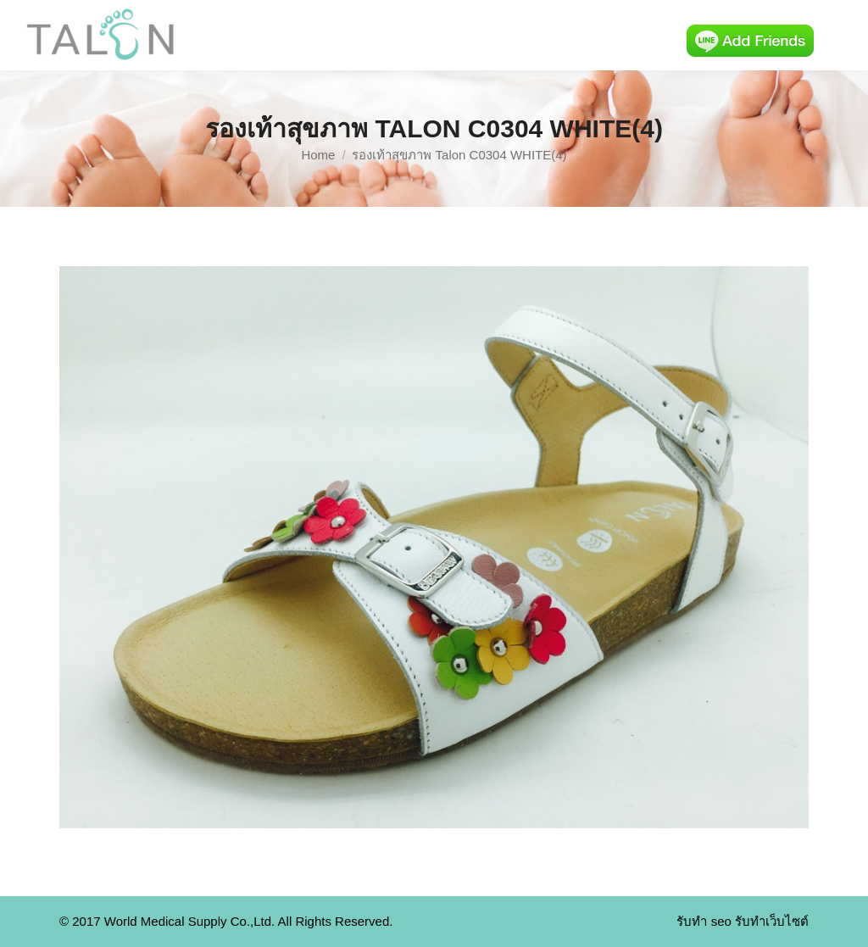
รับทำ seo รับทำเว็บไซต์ (742, 921)
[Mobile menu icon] (841, 35)
